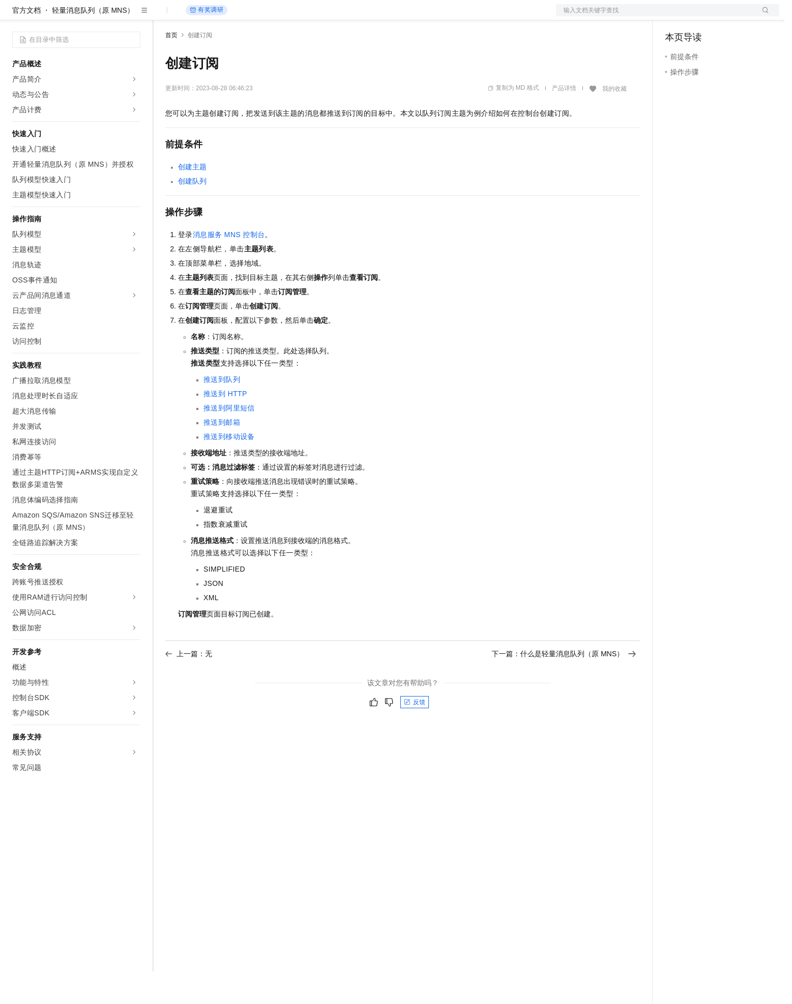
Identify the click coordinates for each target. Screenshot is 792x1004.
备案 (676, 16)
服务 (301, 16)
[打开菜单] (16, 16)
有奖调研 (206, 42)
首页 (171, 67)
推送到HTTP (225, 426)
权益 (196, 16)
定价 (220, 16)
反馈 (414, 734)
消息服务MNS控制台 (229, 267)
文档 (655, 16)
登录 (762, 16)
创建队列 (192, 214)
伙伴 (276, 16)
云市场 (248, 16)
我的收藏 (614, 121)
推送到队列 (221, 412)
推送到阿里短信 (229, 440)
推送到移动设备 (229, 469)
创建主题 (192, 199)
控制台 (701, 16)
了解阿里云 (336, 16)
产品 (132, 16)
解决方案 (164, 16)
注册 (725, 16)
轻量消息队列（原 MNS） (93, 43)
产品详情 (564, 120)
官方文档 (26, 43)
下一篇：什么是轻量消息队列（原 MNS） (564, 686)
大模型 (104, 16)
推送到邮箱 (221, 455)
